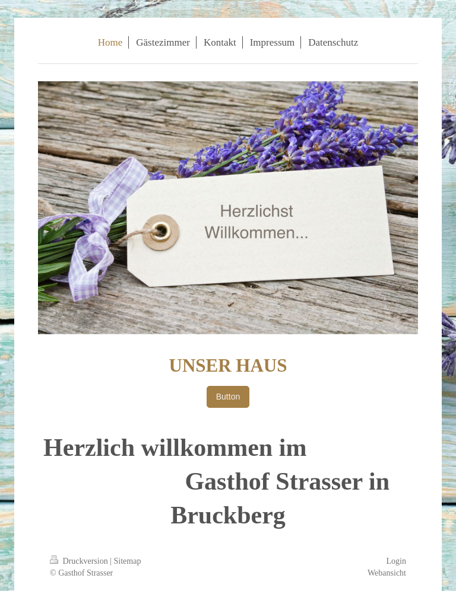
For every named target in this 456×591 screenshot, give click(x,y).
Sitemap (127, 561)
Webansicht (387, 572)
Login (396, 561)
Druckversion (80, 561)
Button (228, 396)
